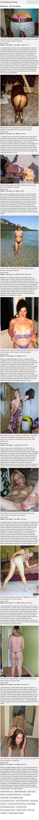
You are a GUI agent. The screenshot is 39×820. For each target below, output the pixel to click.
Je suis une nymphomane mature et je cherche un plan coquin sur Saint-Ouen (18, 680)
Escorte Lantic (34, 801)
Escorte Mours (26, 794)
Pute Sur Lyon (31, 810)
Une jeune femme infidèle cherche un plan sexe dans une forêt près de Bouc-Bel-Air (19, 40)
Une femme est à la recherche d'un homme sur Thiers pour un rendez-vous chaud (17, 514)
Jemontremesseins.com (6, 791)
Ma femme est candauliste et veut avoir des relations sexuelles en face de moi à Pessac (16, 129)
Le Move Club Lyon (21, 810)
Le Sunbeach (3, 813)
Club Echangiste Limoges (16, 797)
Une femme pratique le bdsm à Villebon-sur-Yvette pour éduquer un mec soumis (18, 598)
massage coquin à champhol (16, 813)
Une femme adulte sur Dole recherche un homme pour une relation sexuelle (18, 186)
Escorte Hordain (31, 804)
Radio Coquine (32, 791)
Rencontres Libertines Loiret (14, 794)
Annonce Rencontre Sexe (8, 2)
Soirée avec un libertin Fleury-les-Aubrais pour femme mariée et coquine (17, 269)
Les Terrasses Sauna (21, 807)
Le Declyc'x (3, 804)
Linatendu (3, 794)
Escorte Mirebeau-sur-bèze (7, 807)
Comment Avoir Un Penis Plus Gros (17, 804)
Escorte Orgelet (4, 797)
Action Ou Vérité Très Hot (22, 801)
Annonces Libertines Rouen (7, 801)
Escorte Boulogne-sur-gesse (7, 810)
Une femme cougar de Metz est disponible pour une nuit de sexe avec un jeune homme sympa (19, 351)
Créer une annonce (33, 2)
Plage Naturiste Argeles (20, 791)
